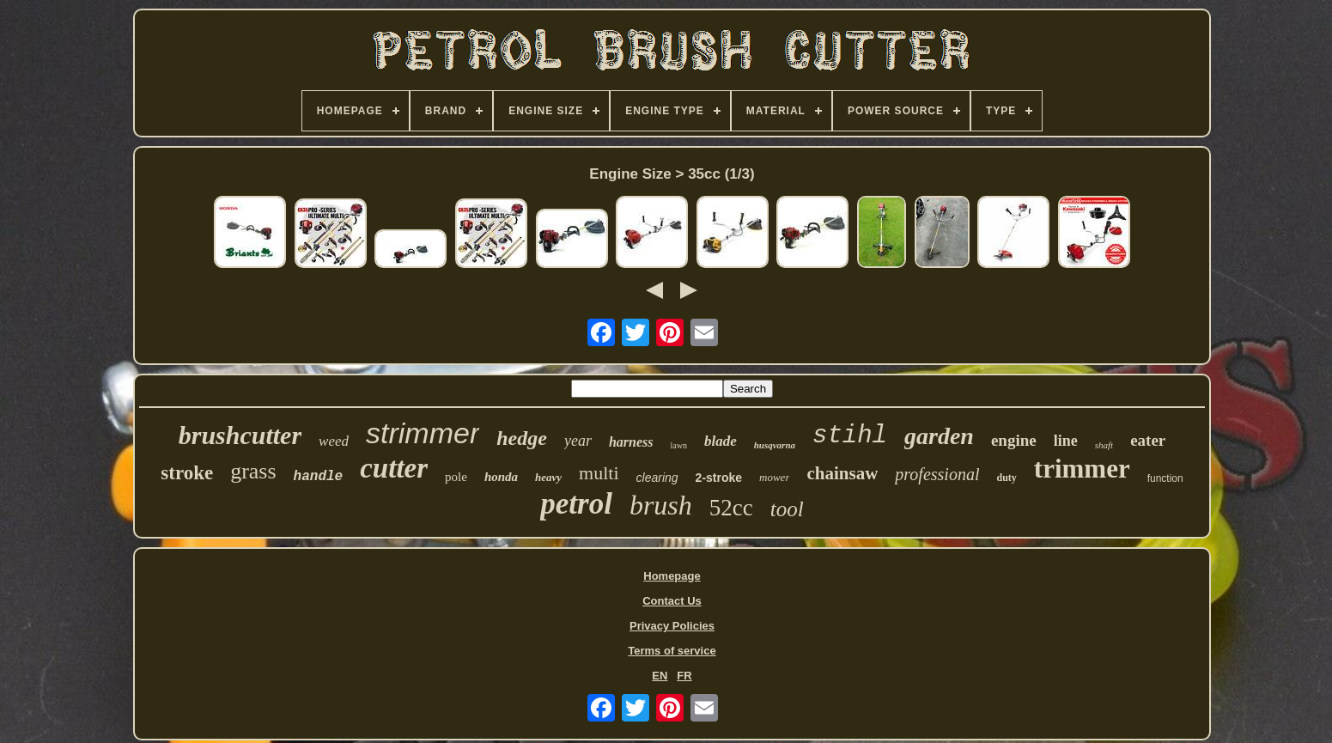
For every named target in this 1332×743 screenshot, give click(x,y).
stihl (849, 436)
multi (598, 473)
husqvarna (774, 445)
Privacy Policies (672, 625)
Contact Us (672, 600)
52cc (731, 508)
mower (774, 477)
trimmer (1082, 469)
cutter (394, 468)
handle (319, 476)
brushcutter (240, 435)
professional (937, 474)
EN (659, 675)
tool (787, 509)
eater (1147, 440)
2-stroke (719, 477)
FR (684, 675)
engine (1014, 440)
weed (334, 441)
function (1165, 478)
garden (939, 436)
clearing (657, 477)
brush (661, 505)
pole (456, 477)
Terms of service (671, 650)
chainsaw (842, 473)
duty (1006, 478)
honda (501, 477)
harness (631, 442)
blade (720, 441)
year (578, 440)
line (1066, 440)
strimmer (422, 433)
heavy (548, 477)
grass (253, 471)
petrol (576, 504)
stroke (187, 473)
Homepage (671, 575)
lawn (678, 445)
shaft (1104, 445)
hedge (521, 438)
